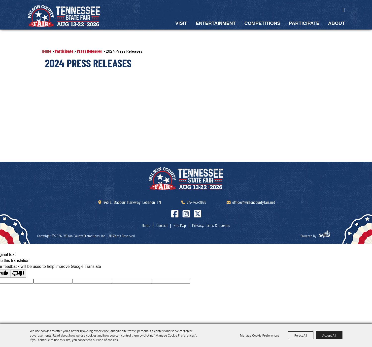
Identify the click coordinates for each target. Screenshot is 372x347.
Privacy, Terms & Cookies (211, 224)
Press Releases (89, 50)
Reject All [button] (300, 335)
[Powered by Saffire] (327, 233)
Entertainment (216, 23)
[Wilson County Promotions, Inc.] (64, 16)
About (336, 23)
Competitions (262, 23)
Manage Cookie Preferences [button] (259, 335)
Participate (304, 23)
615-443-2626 (196, 201)
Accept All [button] (329, 335)
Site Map (179, 224)
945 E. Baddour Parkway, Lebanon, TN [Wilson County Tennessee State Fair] (132, 201)
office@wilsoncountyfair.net (253, 201)
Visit (181, 23)
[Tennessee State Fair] (186, 177)
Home (46, 50)
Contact (162, 224)
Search (344, 10)
